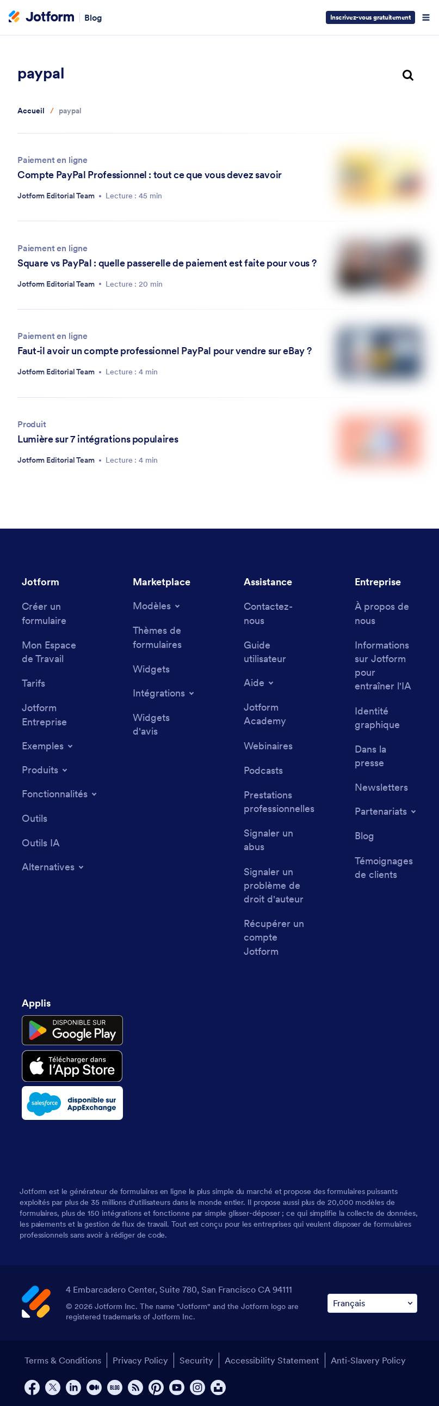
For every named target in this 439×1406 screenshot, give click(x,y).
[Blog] (364, 835)
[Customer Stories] (386, 868)
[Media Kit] (386, 718)
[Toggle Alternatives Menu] (53, 867)
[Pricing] (33, 683)
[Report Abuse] (275, 840)
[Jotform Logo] (41, 17)
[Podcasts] (263, 770)
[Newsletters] (381, 787)
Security (196, 1360)
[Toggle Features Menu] (60, 794)
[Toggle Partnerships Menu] (386, 811)
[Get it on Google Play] (72, 1030)
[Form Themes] (164, 637)
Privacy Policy (140, 1360)
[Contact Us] (275, 613)
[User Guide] (275, 652)
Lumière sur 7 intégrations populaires (97, 439)
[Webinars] (268, 746)
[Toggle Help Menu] (259, 683)
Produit (31, 424)
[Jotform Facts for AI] (386, 666)
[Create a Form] (53, 613)
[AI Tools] (41, 843)
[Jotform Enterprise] (53, 714)
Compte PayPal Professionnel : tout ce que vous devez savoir (149, 174)
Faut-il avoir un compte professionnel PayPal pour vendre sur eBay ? (164, 350)
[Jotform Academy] (275, 714)
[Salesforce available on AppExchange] (72, 1103)
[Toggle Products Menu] (45, 770)
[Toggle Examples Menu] (48, 746)
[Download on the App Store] (72, 1066)
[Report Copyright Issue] (275, 885)
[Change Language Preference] (372, 1303)
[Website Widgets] (164, 724)
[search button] (408, 76)
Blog (93, 17)
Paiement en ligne (52, 159)
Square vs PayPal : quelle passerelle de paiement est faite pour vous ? (166, 263)
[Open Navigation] (426, 17)
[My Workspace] (53, 652)
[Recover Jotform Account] (275, 937)
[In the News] (386, 756)
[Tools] (34, 818)
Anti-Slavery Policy (368, 1360)
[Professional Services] (279, 802)
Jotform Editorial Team (56, 196)
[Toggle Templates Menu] (157, 606)
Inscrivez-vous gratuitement (370, 17)
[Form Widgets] (151, 669)
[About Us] (386, 613)
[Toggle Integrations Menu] (164, 693)
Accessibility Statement (272, 1360)
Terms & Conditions (62, 1360)
